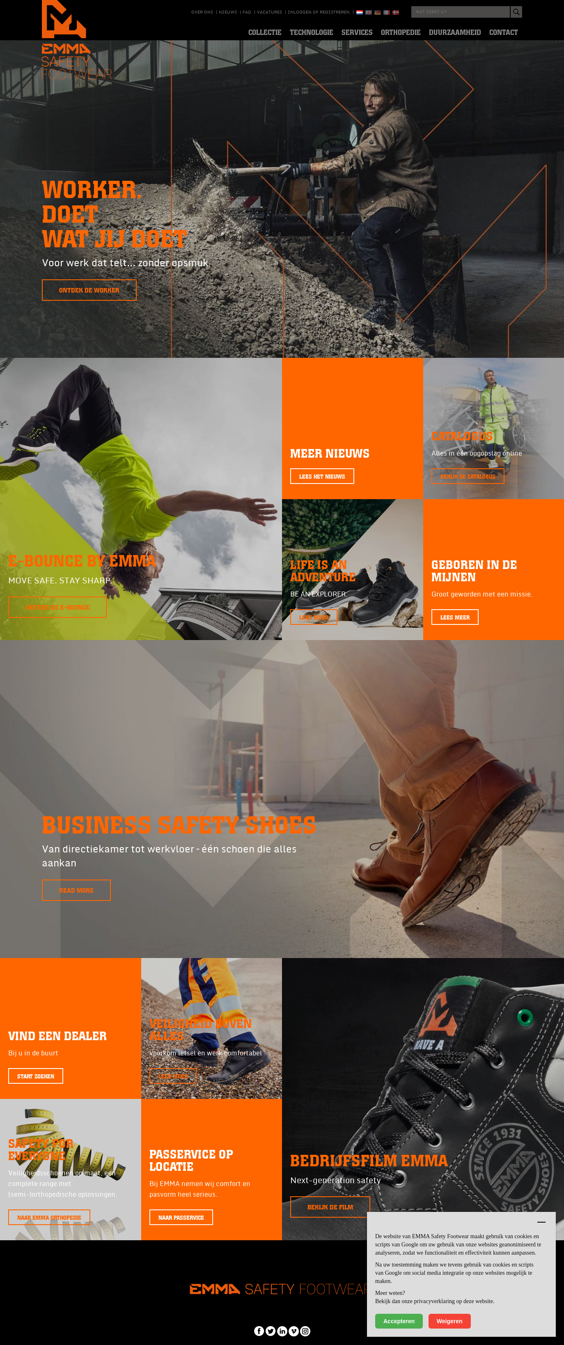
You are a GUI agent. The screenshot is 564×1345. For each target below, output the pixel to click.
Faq (247, 12)
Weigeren (450, 1321)
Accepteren (399, 1321)
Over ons (202, 12)
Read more (76, 890)
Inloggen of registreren (319, 12)
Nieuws (228, 12)
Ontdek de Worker (89, 290)
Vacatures (269, 12)
